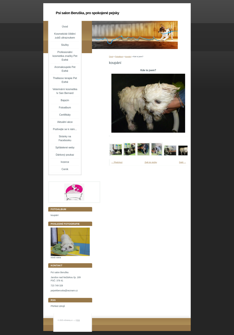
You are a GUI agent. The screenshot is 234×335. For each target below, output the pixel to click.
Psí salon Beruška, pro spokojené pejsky (87, 13)
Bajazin (65, 100)
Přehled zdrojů (58, 306)
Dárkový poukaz (65, 154)
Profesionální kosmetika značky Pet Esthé (65, 56)
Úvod (111, 56)
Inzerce (65, 162)
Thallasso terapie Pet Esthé (65, 80)
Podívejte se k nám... (65, 129)
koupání (128, 56)
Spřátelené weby (64, 147)
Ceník (65, 169)
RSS (78, 320)
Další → (182, 162)
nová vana (56, 257)
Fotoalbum (119, 56)
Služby (65, 45)
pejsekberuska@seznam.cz (64, 290)
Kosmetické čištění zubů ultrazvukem (64, 35)
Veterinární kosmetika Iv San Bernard (65, 91)
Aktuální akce (65, 122)
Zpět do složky (151, 162)
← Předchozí (116, 162)
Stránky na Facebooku (64, 138)
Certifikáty (65, 114)
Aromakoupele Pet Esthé (64, 69)
